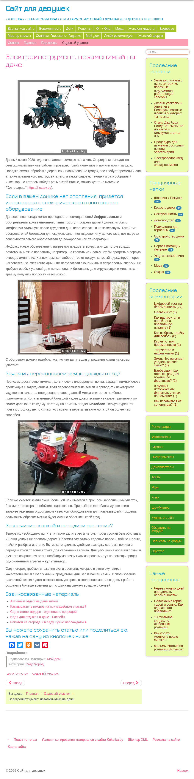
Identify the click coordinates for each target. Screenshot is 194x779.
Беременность (50, 28)
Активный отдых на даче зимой (34, 601)
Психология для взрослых (166, 228)
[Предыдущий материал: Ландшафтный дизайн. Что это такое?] (15, 683)
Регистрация (161, 427)
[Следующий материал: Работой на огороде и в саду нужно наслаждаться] (131, 683)
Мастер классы (19, 36)
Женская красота (141, 28)
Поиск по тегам (25, 739)
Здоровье (166, 28)
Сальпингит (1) (165, 312)
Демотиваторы (162, 467)
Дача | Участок (17, 673)
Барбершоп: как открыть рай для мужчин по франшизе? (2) (166, 375)
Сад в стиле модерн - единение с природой (43, 612)
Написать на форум (166, 541)
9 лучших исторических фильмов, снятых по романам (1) (167, 391)
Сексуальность (165, 214)
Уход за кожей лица (169, 256)
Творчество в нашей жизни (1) (166, 351)
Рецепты (84, 28)
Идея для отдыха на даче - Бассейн (37, 617)
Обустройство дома (169, 236)
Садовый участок (75, 43)
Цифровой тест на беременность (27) (168, 305)
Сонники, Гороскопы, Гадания (58, 36)
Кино (155, 497)
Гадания (30, 43)
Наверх (182, 770)
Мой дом (92, 36)
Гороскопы (49, 43)
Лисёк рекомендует (119, 36)
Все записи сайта (21, 28)
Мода (119, 28)
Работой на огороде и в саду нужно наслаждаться (48, 622)
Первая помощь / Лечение (167, 247)
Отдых (159, 272)
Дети (69, 28)
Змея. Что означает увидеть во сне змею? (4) (169, 362)
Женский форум (150, 36)
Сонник (13, 43)
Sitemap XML (138, 739)
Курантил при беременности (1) (167, 343)
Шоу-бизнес (160, 507)
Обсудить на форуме (160, 529)
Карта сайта (17, 747)
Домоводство (164, 220)
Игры (155, 487)
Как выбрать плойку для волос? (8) (169, 334)
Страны (157, 447)
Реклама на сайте (166, 739)
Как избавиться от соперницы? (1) (168, 402)
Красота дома (164, 207)
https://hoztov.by (39, 187)
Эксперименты (162, 457)
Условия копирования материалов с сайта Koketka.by (82, 739)
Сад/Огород (35, 664)
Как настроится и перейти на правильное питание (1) (167, 322)
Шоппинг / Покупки (168, 198)
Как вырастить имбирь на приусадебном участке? (48, 606)
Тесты (156, 477)
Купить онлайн (162, 517)
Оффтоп (157, 551)
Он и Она (103, 28)
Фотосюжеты (161, 437)
